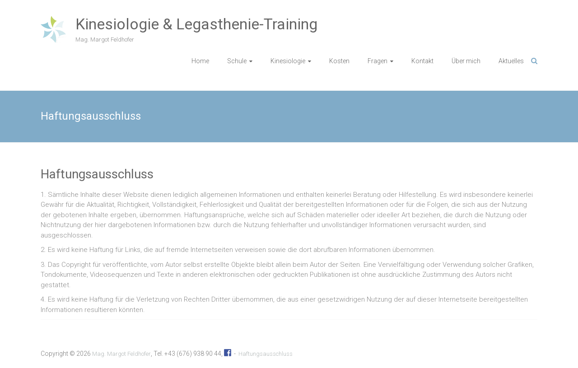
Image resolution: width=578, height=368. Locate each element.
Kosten (339, 61)
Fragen (377, 61)
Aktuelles (511, 61)
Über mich (466, 61)
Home (200, 61)
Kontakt (422, 61)
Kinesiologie (287, 61)
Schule (237, 61)
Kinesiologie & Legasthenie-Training (196, 24)
